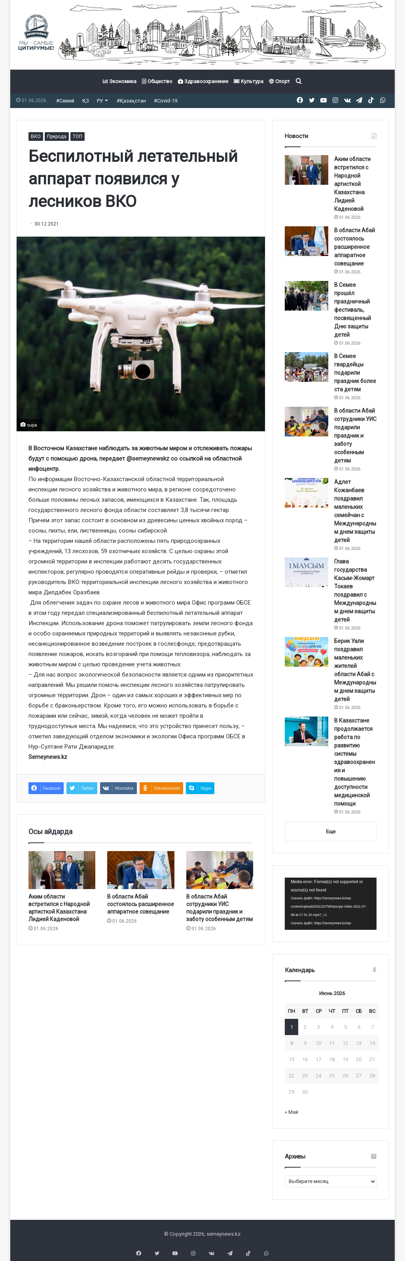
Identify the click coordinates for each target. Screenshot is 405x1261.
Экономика (119, 81)
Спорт (279, 81)
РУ (100, 101)
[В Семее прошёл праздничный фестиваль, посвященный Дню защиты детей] (306, 296)
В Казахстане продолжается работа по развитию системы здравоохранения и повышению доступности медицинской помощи (354, 762)
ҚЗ (85, 101)
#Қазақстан (131, 101)
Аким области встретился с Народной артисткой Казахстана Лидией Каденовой (352, 184)
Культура (248, 81)
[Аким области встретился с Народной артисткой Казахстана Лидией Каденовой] (62, 870)
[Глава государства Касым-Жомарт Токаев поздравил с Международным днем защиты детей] (306, 572)
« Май (291, 1112)
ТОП (77, 136)
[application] (331, 904)
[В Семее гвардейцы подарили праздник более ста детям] (306, 367)
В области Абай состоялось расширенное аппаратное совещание (140, 904)
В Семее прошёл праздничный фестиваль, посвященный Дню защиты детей (352, 310)
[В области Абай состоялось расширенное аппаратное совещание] (140, 870)
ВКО (36, 136)
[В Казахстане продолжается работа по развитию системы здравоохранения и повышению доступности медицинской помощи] (306, 731)
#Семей (65, 101)
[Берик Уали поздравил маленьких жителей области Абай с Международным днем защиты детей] (306, 652)
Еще (330, 831)
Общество (157, 81)
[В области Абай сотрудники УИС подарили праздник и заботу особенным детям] (220, 870)
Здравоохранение (203, 81)
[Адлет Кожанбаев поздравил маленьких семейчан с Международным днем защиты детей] (306, 493)
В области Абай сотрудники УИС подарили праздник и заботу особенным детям (355, 436)
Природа (56, 136)
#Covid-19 (165, 101)
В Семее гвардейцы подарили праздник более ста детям (355, 373)
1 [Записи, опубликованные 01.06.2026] (291, 1027)
